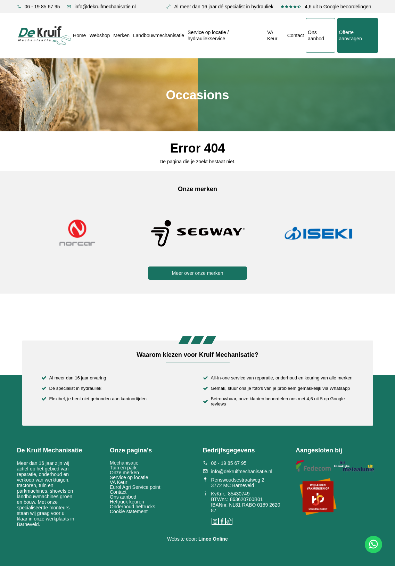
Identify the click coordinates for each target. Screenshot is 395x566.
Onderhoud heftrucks (132, 506)
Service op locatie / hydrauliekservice (208, 35)
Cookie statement (129, 511)
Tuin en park (123, 467)
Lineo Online (213, 539)
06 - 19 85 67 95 (38, 7)
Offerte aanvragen (350, 35)
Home (79, 35)
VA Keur (272, 35)
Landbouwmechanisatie (158, 35)
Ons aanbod (316, 35)
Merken (121, 35)
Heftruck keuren (127, 501)
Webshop (99, 35)
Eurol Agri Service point (135, 487)
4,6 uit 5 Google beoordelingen (325, 6)
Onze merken (124, 472)
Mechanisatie (124, 462)
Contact (295, 35)
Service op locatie (129, 477)
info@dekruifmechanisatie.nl (101, 7)
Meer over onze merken (197, 273)
